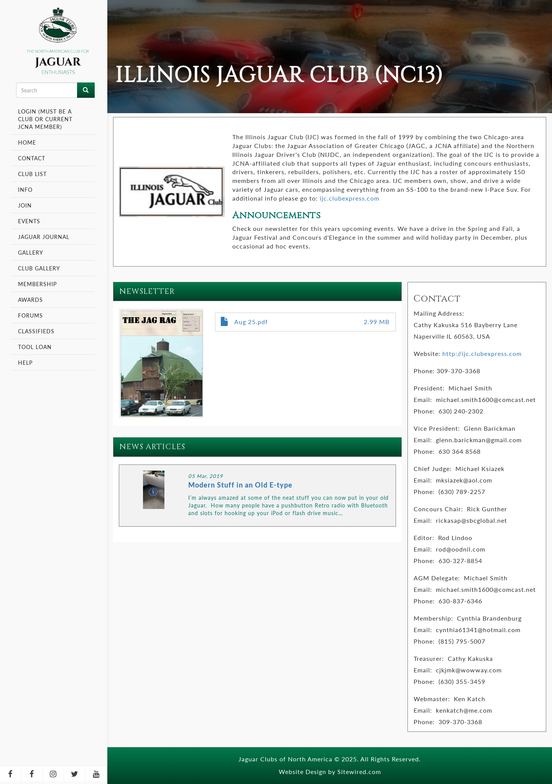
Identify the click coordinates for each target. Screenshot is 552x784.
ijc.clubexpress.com (350, 198)
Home (27, 142)
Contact (31, 158)
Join (25, 205)
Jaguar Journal (43, 236)
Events (30, 221)
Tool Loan (35, 347)
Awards (30, 299)
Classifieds (36, 331)
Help (25, 362)
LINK (257, 495)
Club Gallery (39, 268)
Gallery (30, 252)
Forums (30, 315)
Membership (38, 284)
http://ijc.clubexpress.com (482, 353)
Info (26, 189)
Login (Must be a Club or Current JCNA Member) (45, 118)
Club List (32, 174)
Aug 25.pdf (251, 321)
